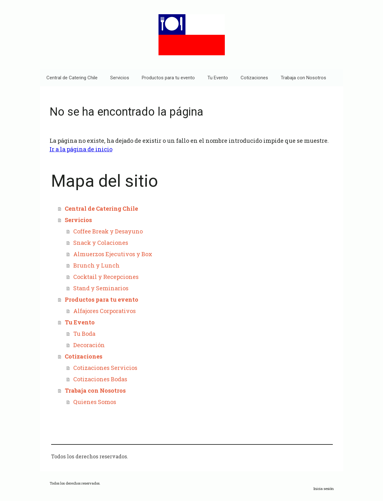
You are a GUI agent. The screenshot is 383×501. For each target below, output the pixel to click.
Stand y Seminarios (101, 288)
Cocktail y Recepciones (106, 277)
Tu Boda (84, 333)
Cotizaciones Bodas (100, 379)
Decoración (89, 345)
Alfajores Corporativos (104, 311)
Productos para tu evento (168, 78)
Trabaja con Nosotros (303, 78)
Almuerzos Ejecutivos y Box (112, 254)
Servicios (119, 78)
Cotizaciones (254, 78)
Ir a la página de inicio (81, 149)
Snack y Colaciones (100, 242)
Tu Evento (217, 78)
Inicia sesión (324, 488)
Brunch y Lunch (96, 265)
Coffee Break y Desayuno (108, 231)
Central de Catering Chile (72, 78)
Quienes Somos (94, 402)
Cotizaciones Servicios (105, 367)
